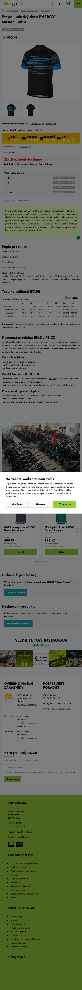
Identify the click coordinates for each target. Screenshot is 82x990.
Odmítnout (17, 504)
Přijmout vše (65, 504)
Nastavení (41, 504)
